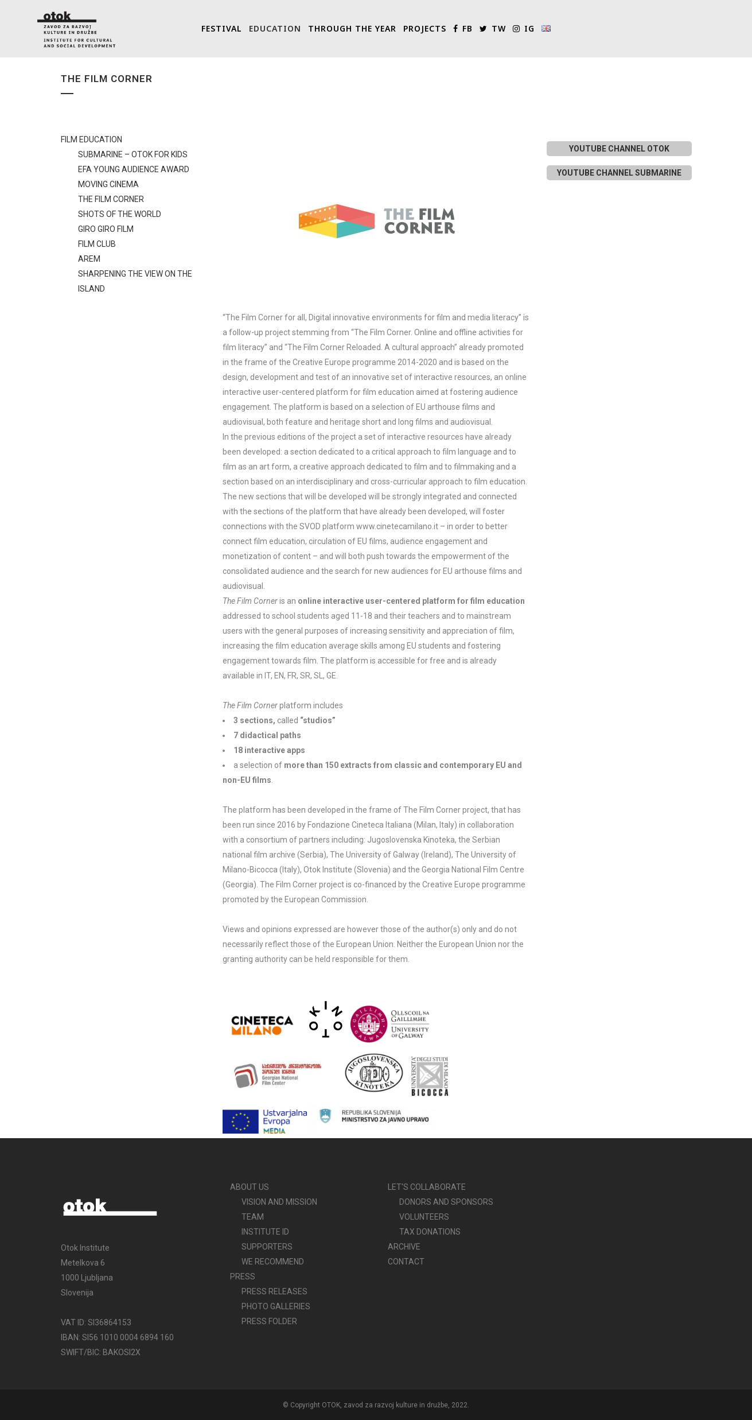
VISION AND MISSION (279, 1201)
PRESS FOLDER (269, 1321)
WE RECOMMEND (272, 1261)
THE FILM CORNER (111, 199)
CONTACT (406, 1261)
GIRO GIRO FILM (106, 229)
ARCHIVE (404, 1246)
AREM (89, 258)
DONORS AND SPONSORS (446, 1201)
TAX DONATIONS (430, 1231)
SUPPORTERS (267, 1246)
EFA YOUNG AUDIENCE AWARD (133, 169)
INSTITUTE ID (265, 1231)
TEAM (252, 1216)
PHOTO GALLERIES (275, 1306)
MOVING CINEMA (108, 184)
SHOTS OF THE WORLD (119, 214)
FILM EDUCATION (91, 139)
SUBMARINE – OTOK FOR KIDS (133, 154)
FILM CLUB (97, 244)
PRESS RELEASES (274, 1291)
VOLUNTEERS (424, 1216)
